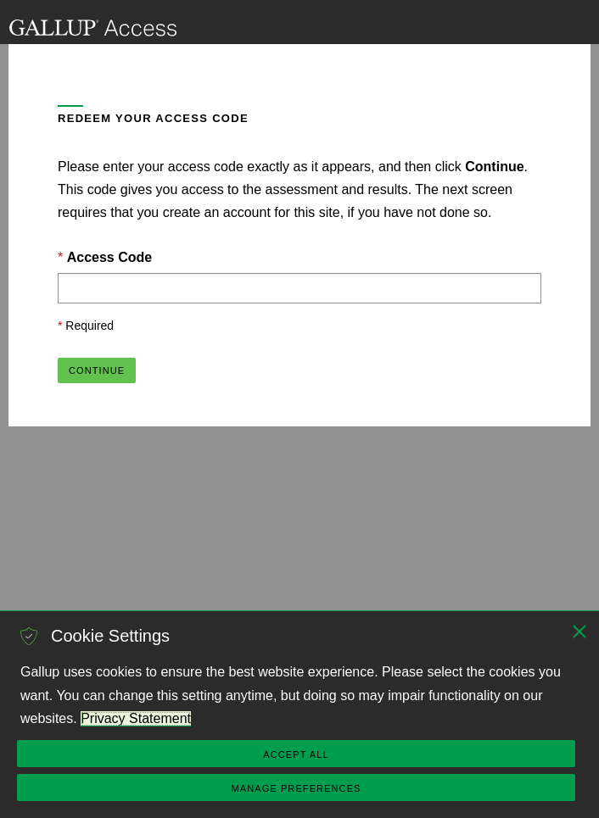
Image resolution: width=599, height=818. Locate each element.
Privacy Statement (136, 718)
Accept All (295, 754)
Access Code (110, 257)
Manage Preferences (296, 788)
